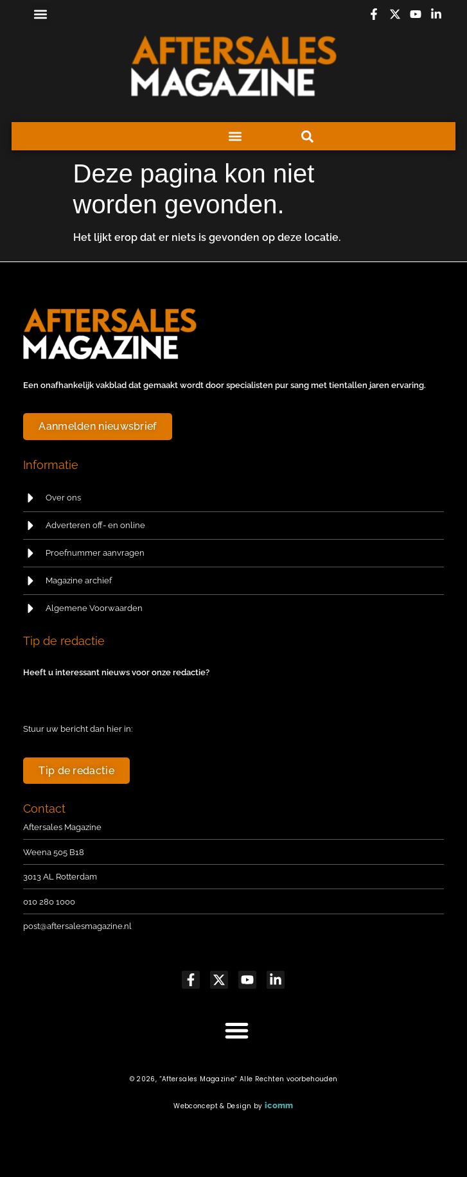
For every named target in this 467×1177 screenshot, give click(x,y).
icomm (279, 1105)
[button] (40, 13)
